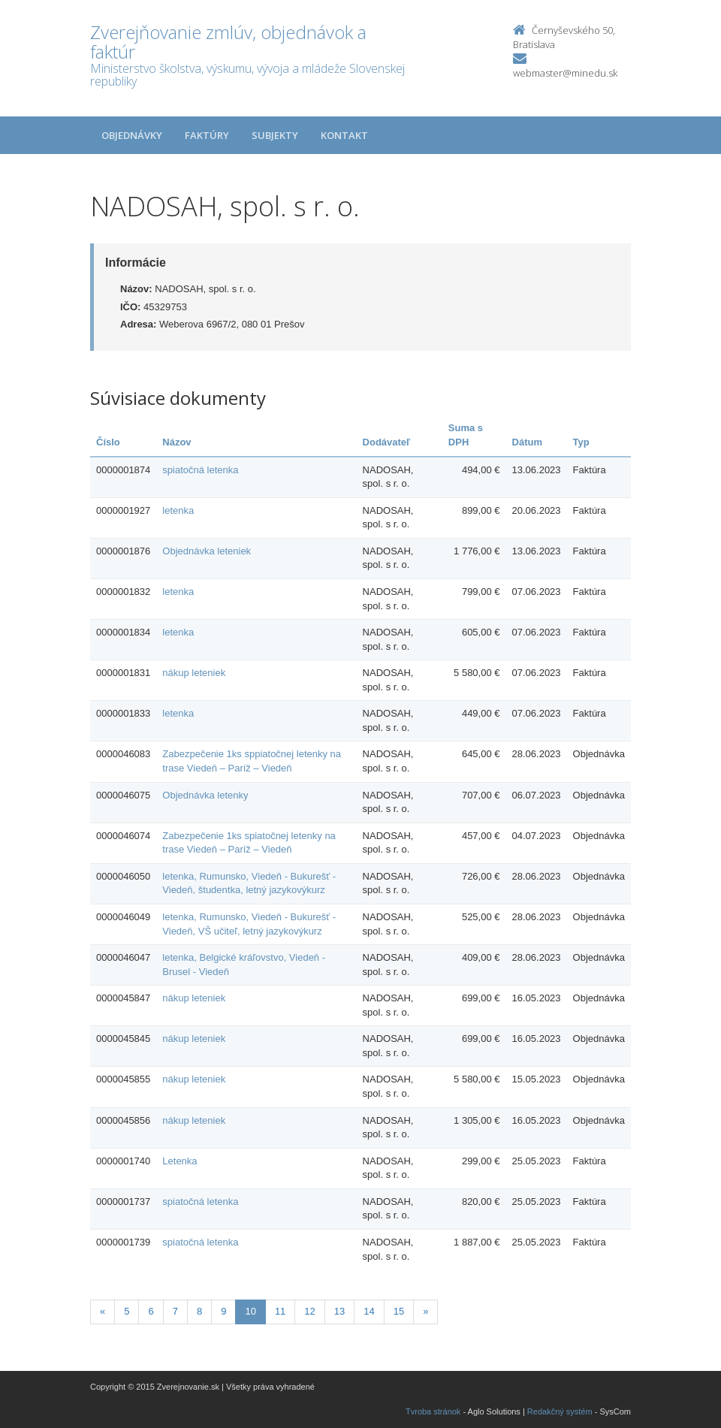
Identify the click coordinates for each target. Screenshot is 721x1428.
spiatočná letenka (200, 469)
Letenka (179, 1161)
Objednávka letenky (205, 795)
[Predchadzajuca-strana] (102, 1312)
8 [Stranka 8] (199, 1311)
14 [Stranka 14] (369, 1311)
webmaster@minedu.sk (565, 73)
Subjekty (275, 135)
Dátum (527, 442)
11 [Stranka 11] (280, 1311)
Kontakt (344, 135)
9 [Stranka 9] (223, 1311)
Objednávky (131, 135)
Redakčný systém (560, 1411)
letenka (178, 510)
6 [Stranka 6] (150, 1311)
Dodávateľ (387, 442)
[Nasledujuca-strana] (425, 1312)
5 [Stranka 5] (126, 1311)
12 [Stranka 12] (309, 1311)
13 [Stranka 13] (339, 1311)
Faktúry (207, 135)
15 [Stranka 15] (399, 1311)
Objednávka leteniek (206, 551)
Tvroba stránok (433, 1411)
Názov (176, 442)
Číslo (108, 442)
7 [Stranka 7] (175, 1311)
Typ (581, 442)
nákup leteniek (193, 672)
